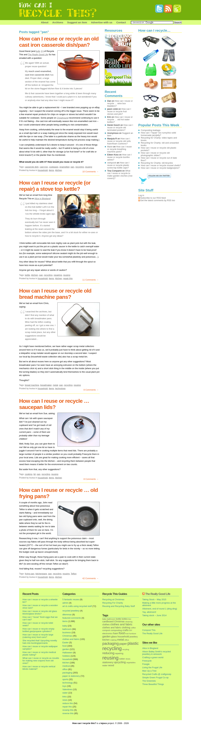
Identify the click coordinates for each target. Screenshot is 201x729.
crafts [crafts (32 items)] (125, 630)
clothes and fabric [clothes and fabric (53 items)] (121, 624)
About (44, 22)
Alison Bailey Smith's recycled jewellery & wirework (156, 652)
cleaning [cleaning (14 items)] (128, 621)
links (64, 696)
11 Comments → (90, 280)
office (64, 669)
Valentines (67, 689)
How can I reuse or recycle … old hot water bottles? (120, 119)
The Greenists (149, 681)
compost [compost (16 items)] (106, 630)
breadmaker (46, 385)
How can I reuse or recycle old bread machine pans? (55, 294)
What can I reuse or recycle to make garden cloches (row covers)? (119, 174)
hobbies (66, 656)
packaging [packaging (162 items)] (110, 644)
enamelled (64, 167)
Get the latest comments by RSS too (157, 200)
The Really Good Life (38, 54)
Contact (121, 22)
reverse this (67, 713)
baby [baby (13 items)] (104, 619)
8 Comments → (91, 390)
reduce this (67, 703)
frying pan (29, 573)
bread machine (32, 385)
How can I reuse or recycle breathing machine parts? (119, 149)
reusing (88, 167)
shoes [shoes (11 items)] (127, 659)
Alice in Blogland (43, 198)
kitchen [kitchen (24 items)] (106, 640)
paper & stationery (71, 676)
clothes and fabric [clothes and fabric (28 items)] (111, 627)
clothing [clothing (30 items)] (126, 627)
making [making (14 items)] (113, 640)
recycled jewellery (70, 610)
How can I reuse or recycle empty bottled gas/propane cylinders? (38, 630)
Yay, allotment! (149, 612)
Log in (141, 195)
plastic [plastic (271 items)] (133, 643)
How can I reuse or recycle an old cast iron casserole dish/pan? (59, 42)
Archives (57, 22)
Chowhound (62, 118)
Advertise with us (101, 22)
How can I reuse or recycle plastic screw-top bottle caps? (118, 165)
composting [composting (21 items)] (116, 630)
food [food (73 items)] (122, 633)
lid (34, 474)
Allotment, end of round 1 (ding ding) (159, 608)
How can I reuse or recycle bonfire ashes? (119, 157)
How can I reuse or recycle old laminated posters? (120, 127)
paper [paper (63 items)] (123, 643)
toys (64, 686)
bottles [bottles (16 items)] (125, 619)
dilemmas (67, 614)
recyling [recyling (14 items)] (125, 649)
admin (65, 603)
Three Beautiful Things (153, 684)
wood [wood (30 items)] (111, 665)
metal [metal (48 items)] (120, 639)
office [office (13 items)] (126, 640)
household (43, 170)
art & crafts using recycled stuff (77, 606)
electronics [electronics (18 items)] (107, 633)
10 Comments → (90, 171)
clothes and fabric (70, 639)
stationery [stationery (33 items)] (107, 662)
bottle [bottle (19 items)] (118, 619)
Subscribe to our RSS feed (153, 198)
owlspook (111, 162)
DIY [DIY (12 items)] (130, 630)
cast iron (44, 167)
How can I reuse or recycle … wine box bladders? (120, 103)
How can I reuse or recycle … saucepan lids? (54, 404)
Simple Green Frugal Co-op (155, 677)
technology (60, 388)
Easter (65, 642)
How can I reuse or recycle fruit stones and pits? (119, 111)
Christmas (67, 636)
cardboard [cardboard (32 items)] (108, 621)
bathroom (66, 629)
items (51, 170)
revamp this (67, 710)
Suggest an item (77, 22)
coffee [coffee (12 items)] (133, 628)
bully (38, 51)
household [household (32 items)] (123, 636)
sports (65, 679)
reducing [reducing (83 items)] (108, 653)
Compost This (149, 630)
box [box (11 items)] (129, 619)
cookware (53, 167)
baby (64, 625)
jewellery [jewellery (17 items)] (134, 637)
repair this (68, 278)
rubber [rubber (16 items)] (122, 659)
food (64, 646)
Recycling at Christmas (113, 599)
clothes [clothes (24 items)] (106, 624)
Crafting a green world (152, 657)
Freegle (145, 664)
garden (65, 649)
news (64, 700)
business (66, 632)
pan (72, 167)
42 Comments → (90, 578)
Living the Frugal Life (152, 667)
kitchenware (41, 573)
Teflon (74, 573)
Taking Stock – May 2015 (154, 599)
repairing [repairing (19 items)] (119, 653)
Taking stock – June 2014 (154, 615)
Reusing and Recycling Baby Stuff (118, 606)
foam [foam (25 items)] (115, 633)
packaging (67, 672)
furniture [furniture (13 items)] (132, 634)
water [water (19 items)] (105, 665)
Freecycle (147, 660)
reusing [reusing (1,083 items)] (110, 658)
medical (66, 666)
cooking (28, 474)
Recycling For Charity (112, 603)
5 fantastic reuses (70, 599)
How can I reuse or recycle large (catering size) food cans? (37, 635)
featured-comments (71, 618)
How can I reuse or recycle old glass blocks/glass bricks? (39, 612)
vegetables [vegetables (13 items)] (131, 663)
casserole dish (32, 167)
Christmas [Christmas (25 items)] (119, 621)
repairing (58, 275)
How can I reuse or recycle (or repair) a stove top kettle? (54, 186)
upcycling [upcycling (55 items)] (120, 662)
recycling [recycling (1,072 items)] (112, 648)
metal (55, 385)
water (65, 692)
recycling (79, 167)
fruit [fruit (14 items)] (127, 633)
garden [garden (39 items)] (106, 636)
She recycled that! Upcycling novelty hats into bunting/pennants (39, 641)
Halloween (67, 652)
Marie (110, 146)
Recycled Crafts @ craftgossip (156, 674)
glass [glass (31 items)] (114, 636)
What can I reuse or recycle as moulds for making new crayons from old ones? (40, 660)
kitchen (58, 170)
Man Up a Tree (149, 671)
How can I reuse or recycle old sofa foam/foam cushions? (119, 141)
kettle (27, 275)
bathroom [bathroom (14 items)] (111, 619)
